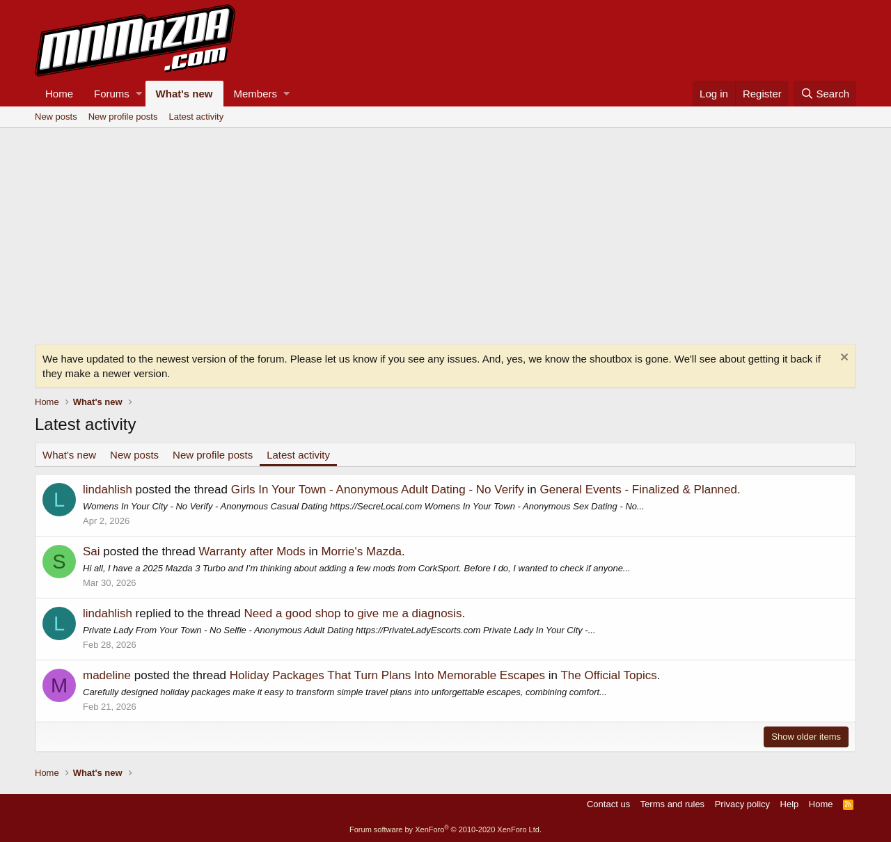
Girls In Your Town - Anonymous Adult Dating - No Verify (377, 489)
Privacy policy (742, 804)
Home (59, 94)
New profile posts (123, 116)
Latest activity (195, 116)
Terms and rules (672, 804)
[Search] (825, 93)
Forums (111, 94)
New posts (56, 116)
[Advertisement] (445, 232)
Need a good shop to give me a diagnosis (353, 613)
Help (789, 804)
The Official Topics (608, 675)
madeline (107, 675)
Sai (91, 551)
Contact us (608, 804)
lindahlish (107, 489)
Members (256, 94)
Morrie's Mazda (361, 551)
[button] (138, 93)
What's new (184, 94)
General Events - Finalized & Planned (638, 489)
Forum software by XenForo (445, 829)
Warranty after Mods (251, 551)
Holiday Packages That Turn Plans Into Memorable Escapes (387, 675)
